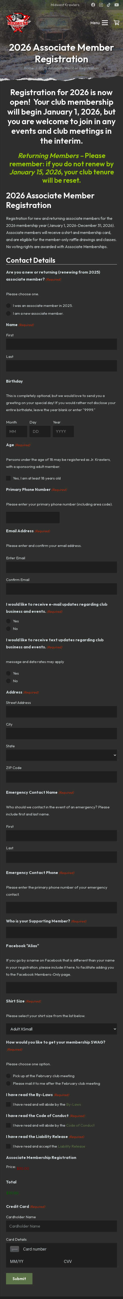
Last (9, 356)
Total (11, 1181)
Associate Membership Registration (41, 1157)
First (10, 335)
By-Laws (73, 1104)
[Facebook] (93, 5)
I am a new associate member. (38, 313)
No (15, 628)
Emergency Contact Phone (40, 872)
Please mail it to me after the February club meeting (56, 1083)
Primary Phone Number (36, 489)
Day (32, 422)
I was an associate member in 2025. (43, 305)
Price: (11, 1166)
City (9, 724)
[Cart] (116, 22)
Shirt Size (23, 1001)
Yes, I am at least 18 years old (37, 478)
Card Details (16, 1239)
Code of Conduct (80, 1125)
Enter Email (15, 557)
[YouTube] (116, 5)
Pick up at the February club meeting (43, 1075)
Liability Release (71, 1146)
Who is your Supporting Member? (46, 921)
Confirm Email (17, 579)
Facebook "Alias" (22, 945)
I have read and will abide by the (47, 1104)
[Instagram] (101, 5)
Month (11, 422)
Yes (16, 621)
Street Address (18, 702)
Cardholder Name (21, 1216)
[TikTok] (108, 5)
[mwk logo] (17, 23)
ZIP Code (14, 767)
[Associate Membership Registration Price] (43, 1168)
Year (57, 422)
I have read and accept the (49, 1146)
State (10, 746)
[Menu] (99, 22)
